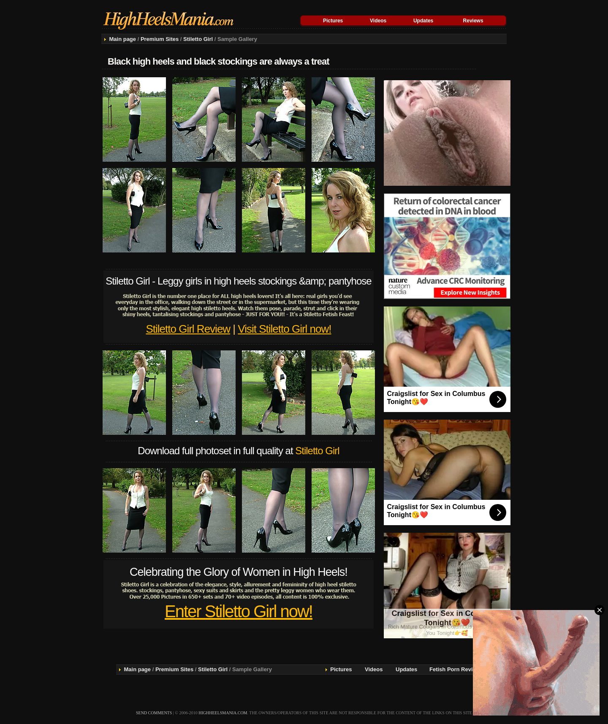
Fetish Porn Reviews (456, 669)
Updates (423, 21)
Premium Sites (160, 39)
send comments (154, 712)
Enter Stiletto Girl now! (238, 611)
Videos (378, 21)
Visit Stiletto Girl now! (284, 329)
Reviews (473, 21)
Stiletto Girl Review (188, 329)
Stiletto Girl (198, 39)
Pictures (333, 21)
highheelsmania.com (222, 712)
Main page (122, 39)
